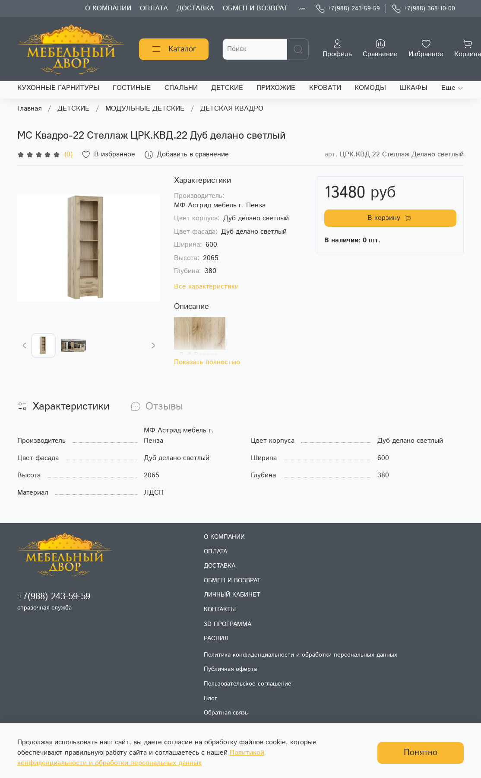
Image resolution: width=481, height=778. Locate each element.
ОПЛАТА (154, 8)
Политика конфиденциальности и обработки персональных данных (300, 655)
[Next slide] (153, 345)
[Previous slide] (24, 345)
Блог (210, 698)
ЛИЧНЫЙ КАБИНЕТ (232, 595)
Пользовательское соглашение (247, 684)
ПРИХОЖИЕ (275, 88)
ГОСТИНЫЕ (132, 88)
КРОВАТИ (325, 88)
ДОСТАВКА (195, 8)
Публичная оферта (230, 669)
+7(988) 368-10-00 (423, 8)
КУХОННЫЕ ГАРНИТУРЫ (58, 88)
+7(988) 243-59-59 (348, 8)
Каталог (173, 49)
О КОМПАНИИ (108, 8)
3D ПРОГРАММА (227, 624)
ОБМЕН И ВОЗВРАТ (255, 8)
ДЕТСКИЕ (227, 88)
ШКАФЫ (413, 88)
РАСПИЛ (216, 638)
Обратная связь (226, 712)
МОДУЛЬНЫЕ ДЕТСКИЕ (144, 109)
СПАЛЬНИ (181, 88)
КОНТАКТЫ (220, 609)
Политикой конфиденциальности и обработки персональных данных (140, 758)
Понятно (420, 752)
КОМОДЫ (370, 88)
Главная (29, 109)
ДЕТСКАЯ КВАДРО (231, 109)
